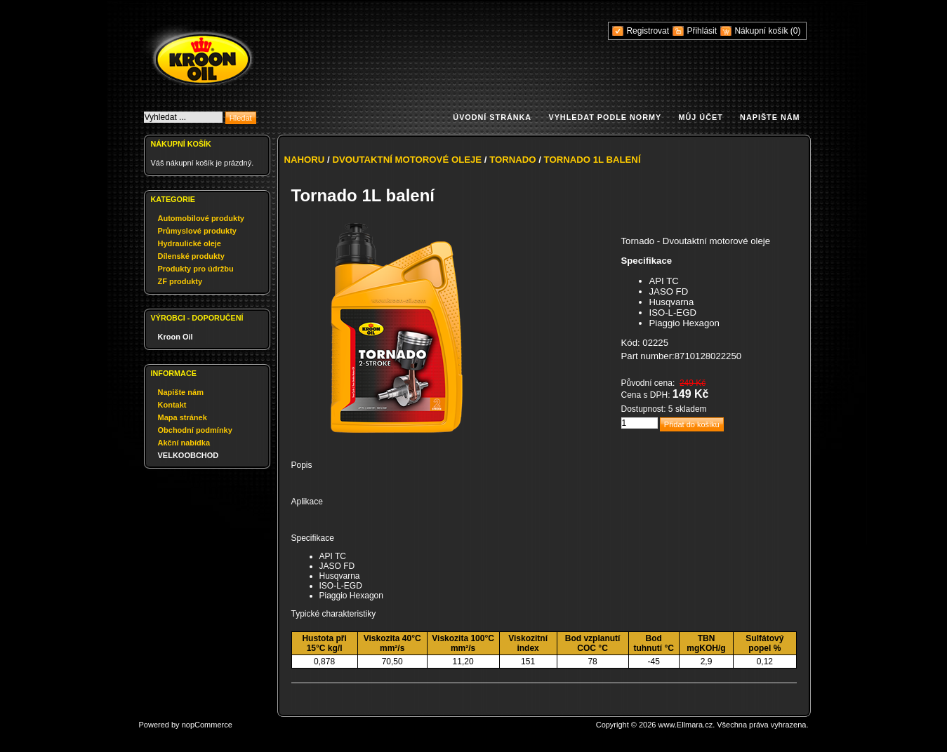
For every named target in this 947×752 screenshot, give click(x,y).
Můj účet (701, 117)
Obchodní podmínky (195, 430)
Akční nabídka (184, 442)
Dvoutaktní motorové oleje (407, 159)
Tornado (512, 159)
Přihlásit (702, 31)
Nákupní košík (762, 31)
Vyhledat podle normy (604, 117)
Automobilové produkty (201, 218)
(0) (795, 31)
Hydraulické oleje (190, 243)
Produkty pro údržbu (196, 268)
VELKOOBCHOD (188, 455)
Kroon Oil (175, 337)
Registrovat (647, 31)
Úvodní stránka (492, 117)
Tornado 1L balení (592, 159)
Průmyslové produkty (197, 231)
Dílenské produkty (191, 256)
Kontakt (172, 405)
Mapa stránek (182, 417)
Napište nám (770, 117)
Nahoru (304, 159)
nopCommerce (207, 724)
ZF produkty (180, 281)
